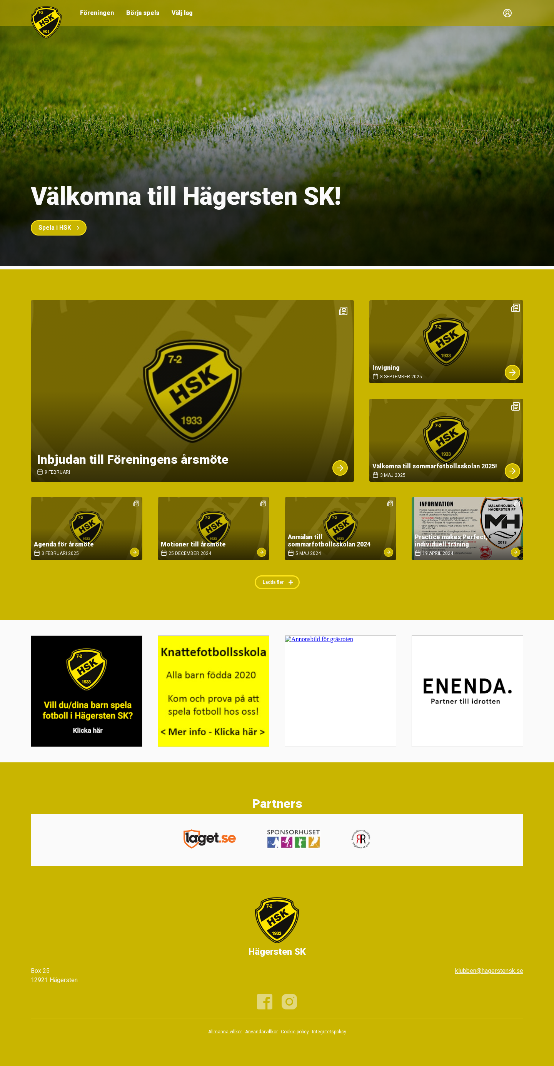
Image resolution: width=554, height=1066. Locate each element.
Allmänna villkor (225, 1031)
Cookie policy (295, 1031)
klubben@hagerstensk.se (489, 970)
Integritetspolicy (329, 1031)
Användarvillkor (261, 1031)
